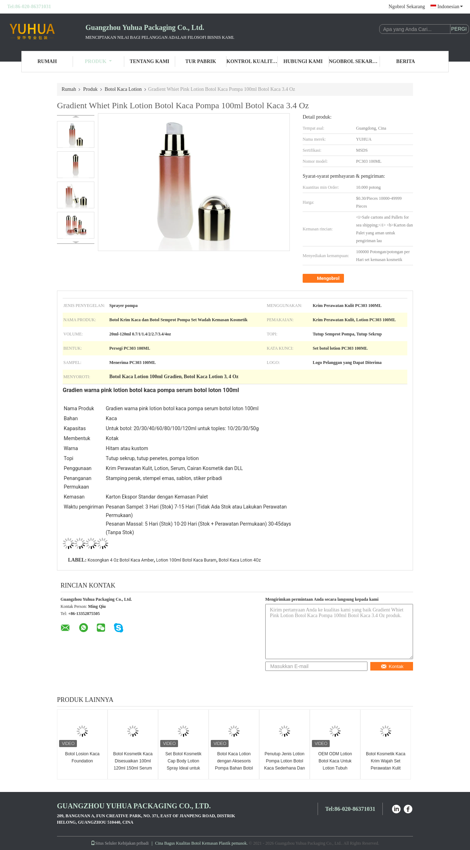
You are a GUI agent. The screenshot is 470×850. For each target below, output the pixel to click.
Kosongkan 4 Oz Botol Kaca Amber (121, 560)
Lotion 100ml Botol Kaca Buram (186, 560)
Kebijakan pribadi (133, 843)
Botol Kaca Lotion (123, 89)
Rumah (47, 61)
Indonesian (450, 6)
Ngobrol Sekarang (406, 6)
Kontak (392, 666)
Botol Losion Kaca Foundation (82, 757)
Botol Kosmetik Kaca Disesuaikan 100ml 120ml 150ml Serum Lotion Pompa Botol (133, 764)
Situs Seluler (104, 843)
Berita (405, 61)
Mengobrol (324, 278)
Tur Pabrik (200, 61)
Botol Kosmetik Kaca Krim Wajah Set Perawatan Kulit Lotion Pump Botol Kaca (386, 768)
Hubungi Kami (303, 61)
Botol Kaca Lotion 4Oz (240, 560)
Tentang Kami (149, 61)
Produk (98, 61)
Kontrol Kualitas (252, 61)
